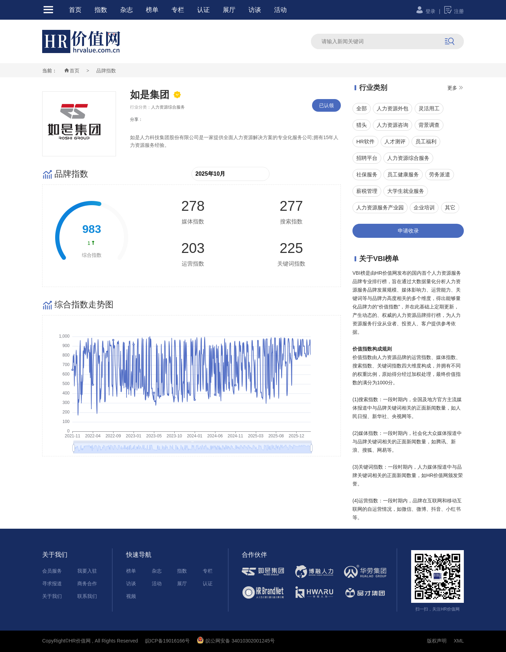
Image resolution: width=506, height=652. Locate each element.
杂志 (126, 9)
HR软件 (365, 141)
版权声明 (437, 641)
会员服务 (52, 571)
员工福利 (425, 141)
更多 (455, 88)
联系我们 (87, 596)
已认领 (326, 105)
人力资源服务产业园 (380, 207)
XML (459, 641)
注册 (454, 11)
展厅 (229, 9)
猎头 (361, 125)
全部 (361, 108)
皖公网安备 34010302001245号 (236, 641)
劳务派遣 (439, 174)
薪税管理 (366, 191)
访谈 (254, 9)
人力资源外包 (392, 108)
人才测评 (395, 141)
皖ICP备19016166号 (167, 641)
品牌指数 (106, 70)
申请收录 (408, 231)
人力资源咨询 (392, 125)
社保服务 (366, 174)
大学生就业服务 (405, 191)
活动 (280, 9)
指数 (101, 9)
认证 (203, 9)
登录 (425, 11)
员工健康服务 (403, 174)
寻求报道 (52, 583)
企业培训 (424, 207)
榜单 (152, 9)
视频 (131, 596)
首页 (75, 9)
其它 (450, 207)
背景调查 (429, 125)
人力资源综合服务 (408, 158)
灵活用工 (429, 108)
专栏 (177, 9)
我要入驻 (87, 571)
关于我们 (52, 596)
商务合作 (87, 583)
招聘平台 (366, 158)
